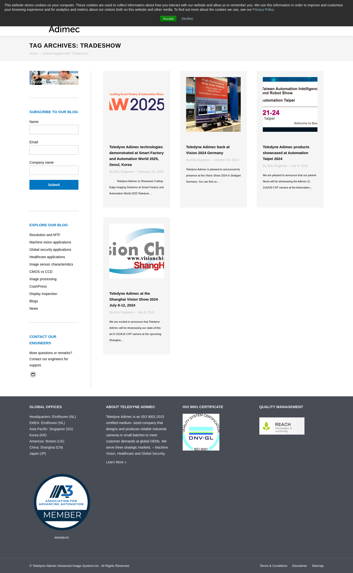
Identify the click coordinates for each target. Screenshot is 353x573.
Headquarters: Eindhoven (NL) (52, 417)
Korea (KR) (38, 435)
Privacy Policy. (264, 10)
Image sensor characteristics (51, 264)
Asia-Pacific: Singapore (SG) (51, 429)
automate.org (61, 537)
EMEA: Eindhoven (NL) (47, 423)
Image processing (43, 279)
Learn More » (116, 462)
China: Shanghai (42, 447)
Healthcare (125, 453)
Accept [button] (168, 19)
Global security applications (50, 250)
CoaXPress (38, 286)
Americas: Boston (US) (46, 441)
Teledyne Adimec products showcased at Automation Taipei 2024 (286, 153)
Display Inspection (43, 294)
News (33, 308)
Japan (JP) (37, 453)
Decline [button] (187, 19)
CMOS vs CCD (40, 272)
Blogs (33, 301)
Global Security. (153, 453)
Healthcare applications (47, 257)
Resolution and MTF (44, 235)
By (121, 171)
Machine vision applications (50, 242)
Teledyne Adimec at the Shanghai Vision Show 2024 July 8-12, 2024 (133, 299)
